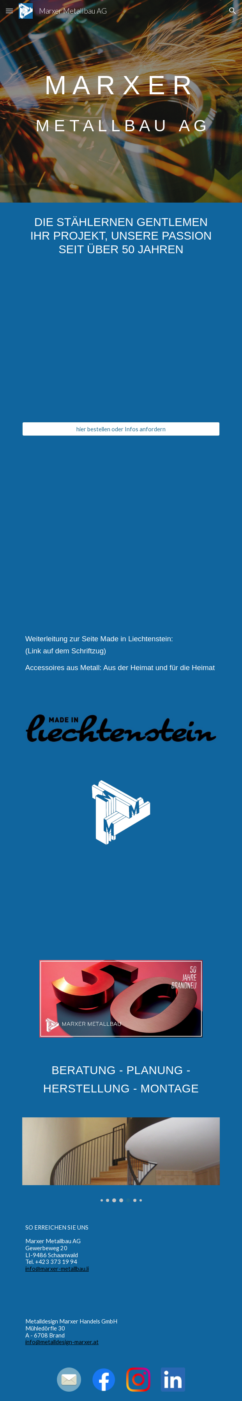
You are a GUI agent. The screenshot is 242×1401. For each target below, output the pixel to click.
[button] (9, 10)
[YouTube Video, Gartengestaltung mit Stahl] (120, 902)
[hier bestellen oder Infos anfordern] (121, 429)
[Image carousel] (121, 1159)
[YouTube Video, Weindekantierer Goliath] (121, 345)
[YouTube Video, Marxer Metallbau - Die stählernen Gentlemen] (121, 522)
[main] (121, 101)
